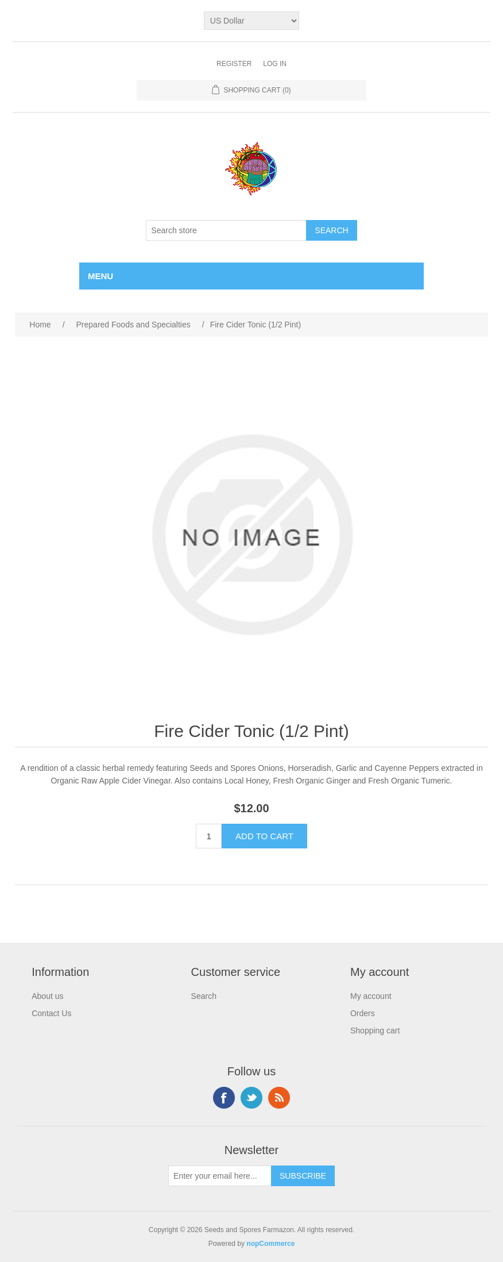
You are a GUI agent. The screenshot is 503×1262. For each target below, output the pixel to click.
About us (47, 996)
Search (203, 996)
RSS (279, 1098)
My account (371, 996)
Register (234, 64)
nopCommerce (270, 1244)
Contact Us (51, 1013)
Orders (362, 1013)
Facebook (224, 1098)
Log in (275, 64)
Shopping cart (375, 1030)
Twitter (251, 1098)
